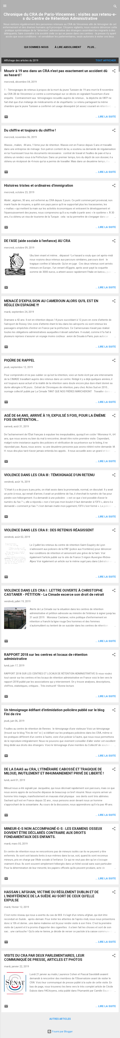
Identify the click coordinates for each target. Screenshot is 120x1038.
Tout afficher (105, 60)
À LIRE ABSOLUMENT (68, 47)
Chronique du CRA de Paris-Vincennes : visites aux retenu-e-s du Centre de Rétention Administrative (60, 16)
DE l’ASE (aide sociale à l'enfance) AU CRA (37, 241)
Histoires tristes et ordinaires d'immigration (38, 185)
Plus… (91, 47)
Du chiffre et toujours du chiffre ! (30, 130)
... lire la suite (105, 116)
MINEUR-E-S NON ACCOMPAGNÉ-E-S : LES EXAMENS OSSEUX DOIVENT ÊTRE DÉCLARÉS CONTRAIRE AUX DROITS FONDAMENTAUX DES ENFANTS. (53, 833)
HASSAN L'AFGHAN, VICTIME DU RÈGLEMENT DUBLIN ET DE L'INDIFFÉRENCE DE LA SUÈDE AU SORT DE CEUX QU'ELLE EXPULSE (51, 896)
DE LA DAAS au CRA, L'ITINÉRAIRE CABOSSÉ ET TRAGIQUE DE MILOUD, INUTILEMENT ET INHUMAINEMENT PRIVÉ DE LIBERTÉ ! (54, 771)
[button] (114, 71)
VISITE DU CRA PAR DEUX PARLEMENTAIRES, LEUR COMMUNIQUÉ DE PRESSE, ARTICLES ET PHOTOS (44, 957)
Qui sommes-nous (36, 47)
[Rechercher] (115, 7)
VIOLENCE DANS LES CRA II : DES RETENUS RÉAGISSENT (49, 530)
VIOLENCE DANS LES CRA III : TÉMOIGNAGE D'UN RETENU (49, 475)
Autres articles (60, 1019)
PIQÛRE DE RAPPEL (19, 360)
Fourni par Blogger (60, 1031)
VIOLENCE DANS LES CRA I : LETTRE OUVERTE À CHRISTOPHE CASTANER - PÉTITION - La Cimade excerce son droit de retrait (54, 592)
